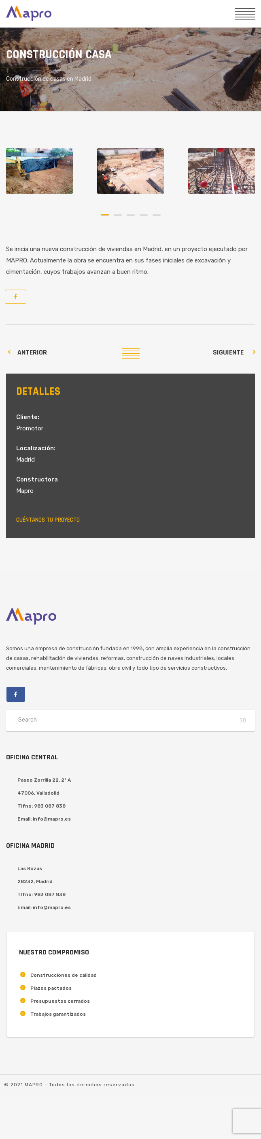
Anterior (32, 352)
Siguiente (228, 352)
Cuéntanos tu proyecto (48, 520)
